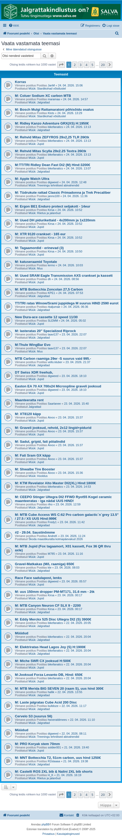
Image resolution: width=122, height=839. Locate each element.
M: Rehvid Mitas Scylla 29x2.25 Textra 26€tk (50, 151)
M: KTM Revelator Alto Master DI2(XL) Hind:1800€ (55, 483)
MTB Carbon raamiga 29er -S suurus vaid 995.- (53, 359)
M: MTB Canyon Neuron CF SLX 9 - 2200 (48, 605)
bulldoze (53, 705)
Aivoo (51, 417)
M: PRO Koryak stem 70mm (37, 744)
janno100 (54, 196)
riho (50, 504)
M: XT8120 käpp (28, 414)
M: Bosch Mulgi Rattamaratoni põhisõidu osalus (54, 109)
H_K (50, 775)
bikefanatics (55, 126)
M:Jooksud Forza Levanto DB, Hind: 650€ (49, 675)
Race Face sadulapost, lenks (38, 578)
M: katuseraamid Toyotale (36, 262)
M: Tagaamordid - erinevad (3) (39, 248)
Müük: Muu (35, 268)
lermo (51, 265)
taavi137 (53, 334)
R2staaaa (54, 761)
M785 (51, 553)
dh (49, 279)
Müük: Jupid (36, 143)
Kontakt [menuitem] (66, 815)
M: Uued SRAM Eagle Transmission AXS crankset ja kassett (64, 275)
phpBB (45, 824)
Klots (51, 113)
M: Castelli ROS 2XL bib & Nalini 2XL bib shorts (53, 771)
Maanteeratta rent (29, 400)
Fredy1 (52, 522)
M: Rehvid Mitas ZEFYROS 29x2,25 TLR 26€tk (52, 137)
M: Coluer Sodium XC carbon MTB (43, 96)
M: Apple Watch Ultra (32, 179)
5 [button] (92, 64)
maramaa (54, 99)
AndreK (52, 535)
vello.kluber (55, 362)
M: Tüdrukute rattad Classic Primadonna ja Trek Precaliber (63, 192)
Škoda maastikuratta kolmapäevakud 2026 (55, 539)
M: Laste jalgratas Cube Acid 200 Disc (46, 702)
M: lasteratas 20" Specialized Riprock (45, 331)
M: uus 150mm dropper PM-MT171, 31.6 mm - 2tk (55, 592)
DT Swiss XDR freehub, (34, 372)
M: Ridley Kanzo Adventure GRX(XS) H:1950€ (52, 123)
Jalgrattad (34, 406)
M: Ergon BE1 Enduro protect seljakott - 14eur (52, 206)
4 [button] (86, 64)
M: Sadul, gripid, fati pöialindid (40, 442)
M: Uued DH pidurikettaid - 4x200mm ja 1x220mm (55, 220)
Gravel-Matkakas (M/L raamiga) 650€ (44, 564)
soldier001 (54, 747)
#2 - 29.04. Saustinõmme (35, 532)
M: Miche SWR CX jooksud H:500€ (43, 661)
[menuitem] (14, 25)
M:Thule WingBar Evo (32, 345)
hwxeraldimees (57, 719)
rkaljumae (54, 306)
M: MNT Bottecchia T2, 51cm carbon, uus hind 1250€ (58, 758)
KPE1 (51, 292)
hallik (51, 692)
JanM (51, 85)
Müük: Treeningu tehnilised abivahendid (53, 185)
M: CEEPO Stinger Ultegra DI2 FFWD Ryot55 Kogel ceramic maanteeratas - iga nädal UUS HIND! (63, 499)
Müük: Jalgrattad (39, 102)
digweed (53, 182)
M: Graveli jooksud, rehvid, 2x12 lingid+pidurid (53, 428)
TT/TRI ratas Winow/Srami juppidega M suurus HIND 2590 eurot (66, 303)
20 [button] (103, 64)
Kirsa (51, 209)
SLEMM (53, 320)
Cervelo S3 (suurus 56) (33, 716)
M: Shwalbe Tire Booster (35, 469)
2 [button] (74, 64)
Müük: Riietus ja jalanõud (44, 213)
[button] (61, 65)
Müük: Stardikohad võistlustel (47, 88)
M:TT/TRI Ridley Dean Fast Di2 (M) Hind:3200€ (52, 165)
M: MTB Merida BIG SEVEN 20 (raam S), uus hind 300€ (59, 688)
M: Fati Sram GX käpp (32, 455)
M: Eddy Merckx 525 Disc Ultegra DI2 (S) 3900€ (53, 619)
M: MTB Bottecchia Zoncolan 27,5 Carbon (49, 289)
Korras (20, 82)
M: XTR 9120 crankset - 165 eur (40, 234)
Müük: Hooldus (38, 475)
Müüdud (21, 633)
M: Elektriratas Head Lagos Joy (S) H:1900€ (50, 647)
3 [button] (81, 64)
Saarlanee (54, 403)
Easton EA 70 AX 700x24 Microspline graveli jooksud (58, 386)
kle (49, 567)
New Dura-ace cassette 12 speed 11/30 (46, 317)
